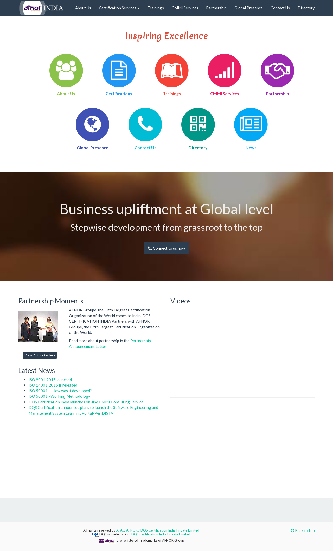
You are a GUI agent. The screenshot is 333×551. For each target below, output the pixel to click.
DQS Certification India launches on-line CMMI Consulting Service (86, 402)
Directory (306, 7)
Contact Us (280, 7)
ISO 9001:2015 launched (50, 379)
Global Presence (248, 7)
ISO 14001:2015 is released (53, 385)
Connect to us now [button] (166, 248)
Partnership (216, 7)
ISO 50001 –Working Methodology (59, 396)
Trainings (156, 7)
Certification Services (119, 7)
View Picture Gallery (39, 355)
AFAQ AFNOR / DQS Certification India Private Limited (157, 530)
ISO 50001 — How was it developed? (60, 390)
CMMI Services (185, 7)
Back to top (303, 530)
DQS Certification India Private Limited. (161, 534)
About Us (83, 7)
